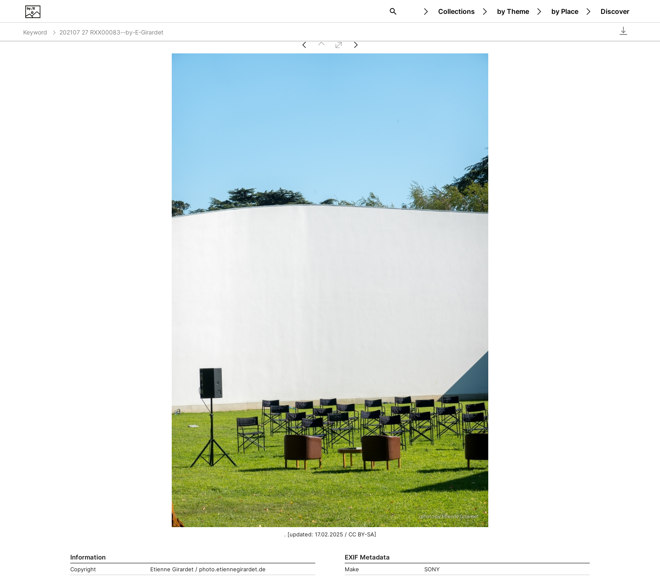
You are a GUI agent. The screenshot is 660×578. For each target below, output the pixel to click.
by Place (564, 11)
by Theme (513, 11)
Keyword (40, 32)
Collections (456, 11)
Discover (615, 11)
